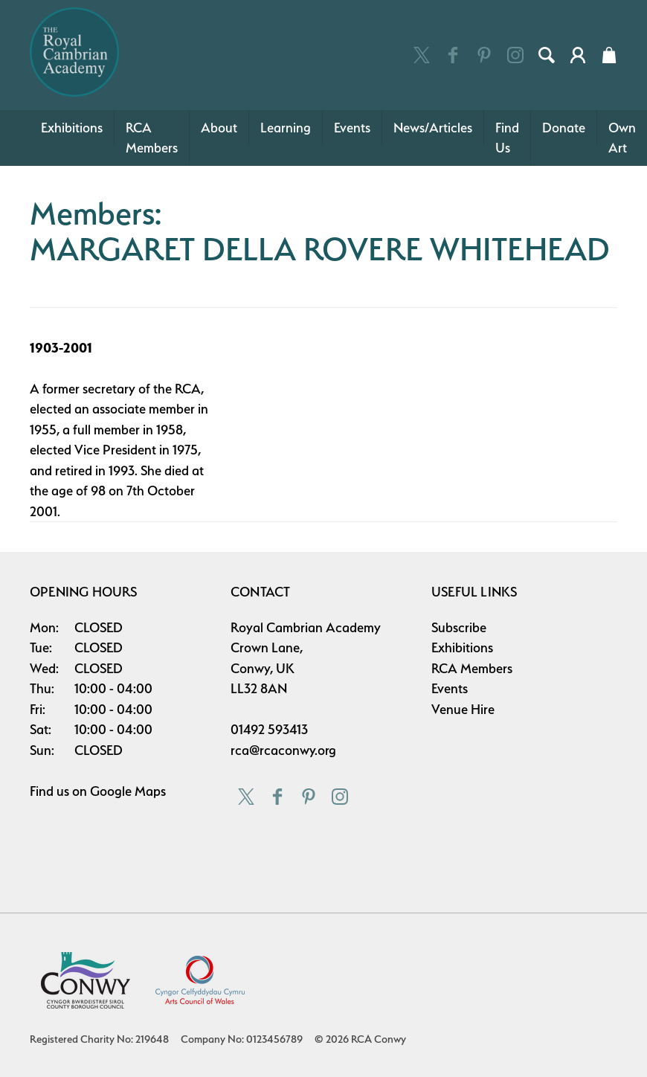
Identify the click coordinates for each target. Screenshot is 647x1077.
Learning (285, 127)
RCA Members (152, 138)
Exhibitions (72, 127)
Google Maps (128, 791)
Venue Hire (463, 709)
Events (352, 127)
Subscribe (458, 627)
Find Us (507, 138)
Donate (563, 127)
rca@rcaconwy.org (283, 750)
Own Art (622, 138)
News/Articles (432, 127)
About (219, 127)
